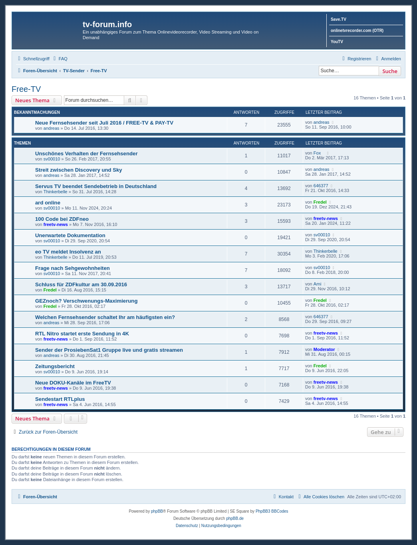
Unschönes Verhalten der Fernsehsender (86, 154)
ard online (47, 203)
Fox (319, 153)
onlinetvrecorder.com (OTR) (357, 30)
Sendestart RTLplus (60, 399)
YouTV (337, 42)
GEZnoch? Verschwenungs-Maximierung (86, 301)
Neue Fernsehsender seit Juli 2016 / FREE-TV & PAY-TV (104, 123)
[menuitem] (60, 58)
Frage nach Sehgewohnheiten (72, 268)
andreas (52, 128)
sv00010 (52, 159)
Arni (318, 283)
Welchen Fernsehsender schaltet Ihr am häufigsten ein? (105, 317)
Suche (389, 71)
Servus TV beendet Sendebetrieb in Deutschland (96, 186)
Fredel (320, 202)
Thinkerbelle (56, 191)
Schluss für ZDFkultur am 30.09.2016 (81, 284)
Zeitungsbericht (55, 366)
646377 (321, 185)
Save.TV (338, 19)
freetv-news (56, 224)
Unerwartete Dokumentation (70, 235)
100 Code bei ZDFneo (62, 219)
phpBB (157, 511)
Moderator (324, 349)
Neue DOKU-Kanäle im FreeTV (73, 383)
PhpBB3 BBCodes (272, 511)
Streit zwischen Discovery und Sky (78, 170)
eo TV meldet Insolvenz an (68, 252)
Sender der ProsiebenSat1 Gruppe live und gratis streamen (109, 350)
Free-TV (26, 89)
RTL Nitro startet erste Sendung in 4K (82, 334)
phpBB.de (235, 518)
